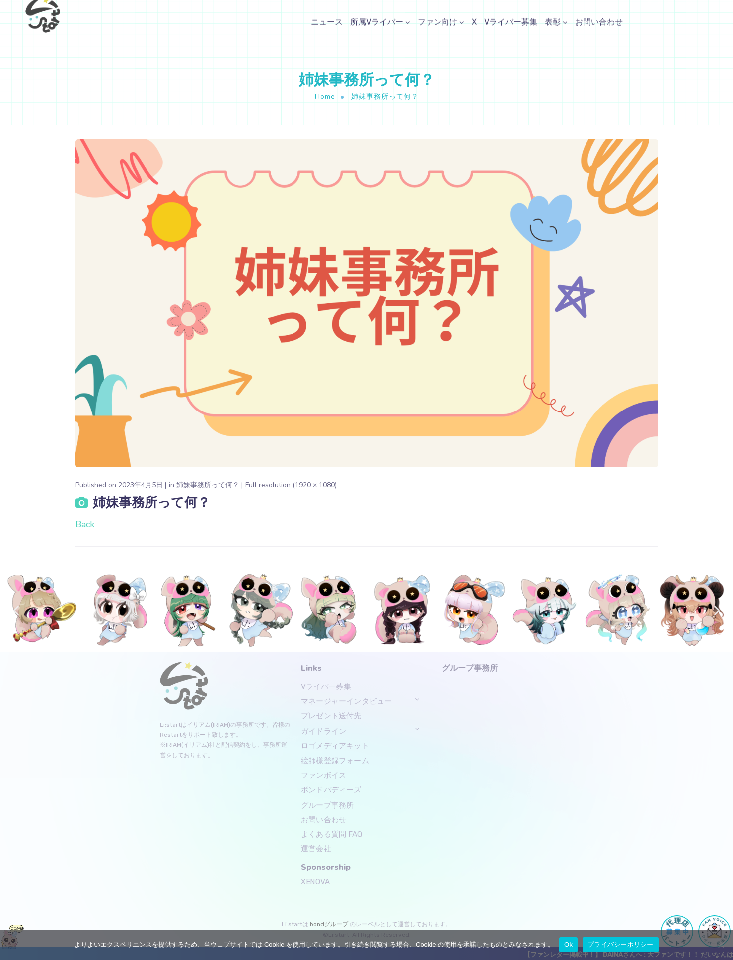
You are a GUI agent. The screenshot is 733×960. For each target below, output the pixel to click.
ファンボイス (323, 774)
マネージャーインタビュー (346, 700)
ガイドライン (323, 730)
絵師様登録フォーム (335, 760)
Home (325, 96)
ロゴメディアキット (335, 745)
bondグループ (328, 924)
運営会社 (316, 848)
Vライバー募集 (326, 686)
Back (84, 524)
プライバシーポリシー (620, 944)
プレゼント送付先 (331, 715)
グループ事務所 (327, 804)
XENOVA (315, 881)
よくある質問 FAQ (332, 833)
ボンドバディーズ (331, 789)
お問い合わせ (323, 819)
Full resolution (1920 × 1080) (291, 485)
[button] (16, 610)
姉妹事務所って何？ (207, 485)
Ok (568, 944)
